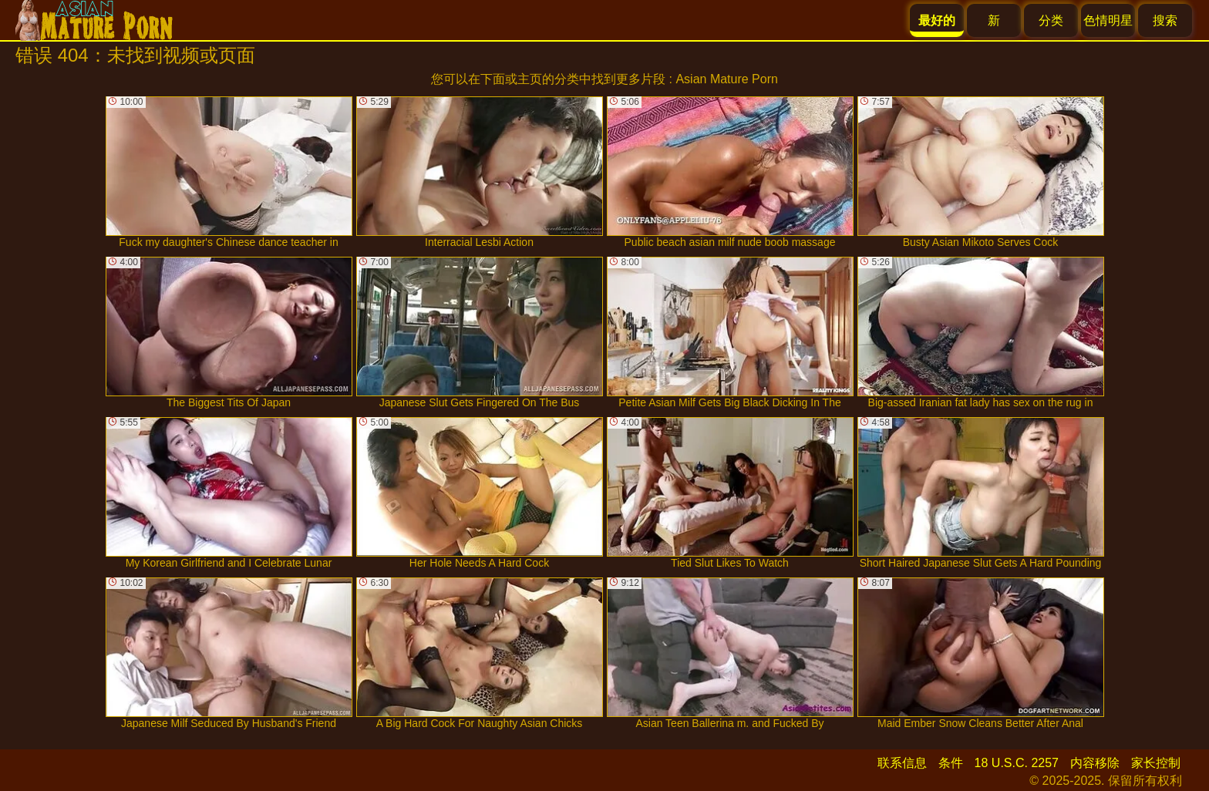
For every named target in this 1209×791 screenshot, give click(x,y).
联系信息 (902, 762)
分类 (1051, 20)
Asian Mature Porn (726, 79)
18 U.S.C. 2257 (1017, 762)
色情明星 (1108, 20)
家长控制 (1155, 762)
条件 (950, 762)
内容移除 (1095, 762)
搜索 (1165, 20)
